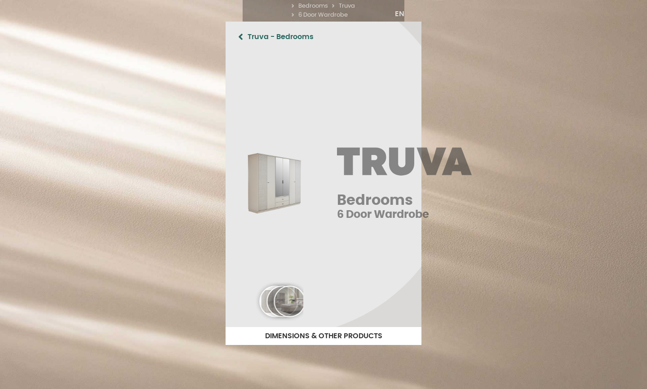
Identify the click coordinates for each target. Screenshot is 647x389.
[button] (588, 14)
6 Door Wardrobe (423, 15)
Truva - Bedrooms (104, 37)
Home (208, 15)
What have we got (253, 15)
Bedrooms (305, 15)
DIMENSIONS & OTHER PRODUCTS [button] (323, 336)
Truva (380, 15)
